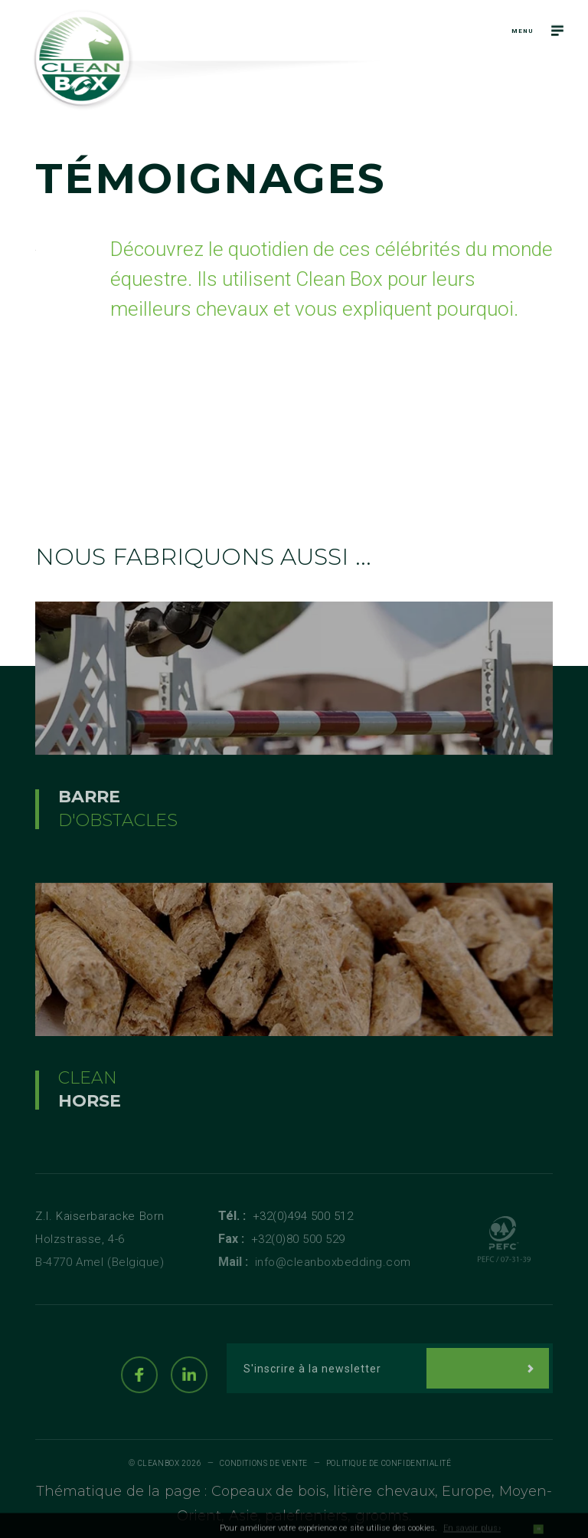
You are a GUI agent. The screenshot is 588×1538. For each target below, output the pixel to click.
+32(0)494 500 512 (303, 1216)
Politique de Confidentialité (389, 1463)
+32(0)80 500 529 (298, 1239)
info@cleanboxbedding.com (333, 1262)
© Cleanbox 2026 (165, 1463)
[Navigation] (557, 30)
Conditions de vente (263, 1463)
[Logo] (83, 60)
